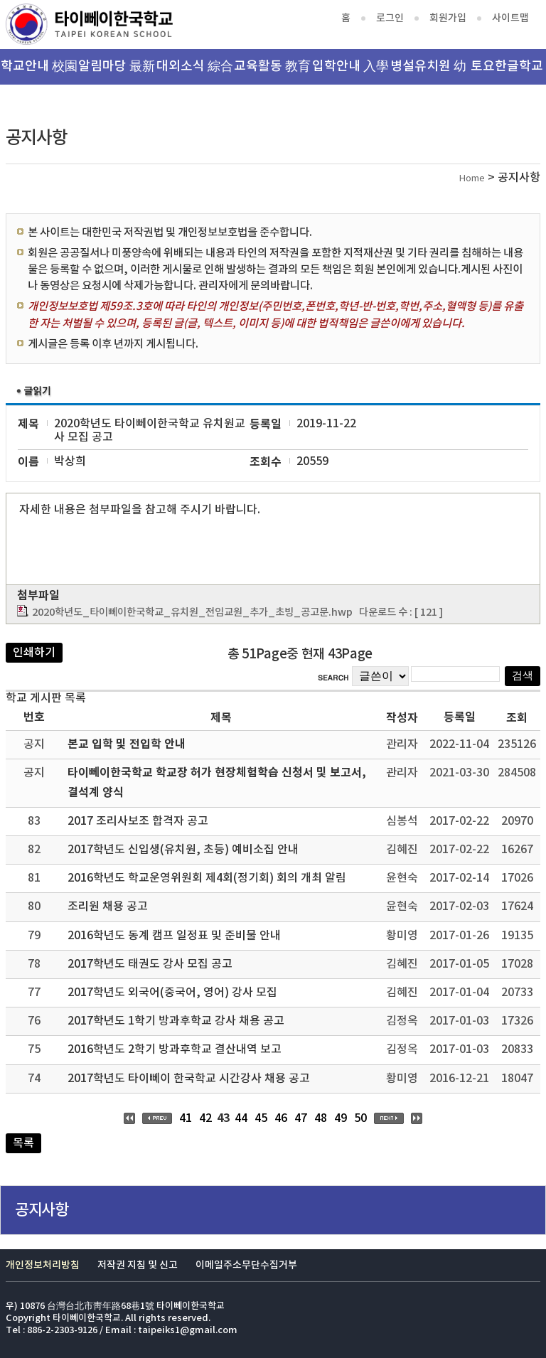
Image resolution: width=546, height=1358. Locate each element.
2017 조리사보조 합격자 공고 (138, 821)
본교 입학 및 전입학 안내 (127, 744)
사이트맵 (510, 18)
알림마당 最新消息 (116, 72)
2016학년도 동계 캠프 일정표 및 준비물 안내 (174, 935)
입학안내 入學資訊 (350, 72)
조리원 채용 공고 (108, 906)
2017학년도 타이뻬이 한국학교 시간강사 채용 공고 (189, 1078)
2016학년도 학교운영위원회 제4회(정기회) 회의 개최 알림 (207, 878)
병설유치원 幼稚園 (428, 72)
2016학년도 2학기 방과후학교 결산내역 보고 (175, 1049)
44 (241, 1118)
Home (472, 178)
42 (205, 1118)
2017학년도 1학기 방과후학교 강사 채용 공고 (176, 1021)
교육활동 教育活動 (272, 72)
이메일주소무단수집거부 (246, 1265)
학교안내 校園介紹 (39, 72)
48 (320, 1118)
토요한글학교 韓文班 (507, 72)
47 (300, 1118)
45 (261, 1118)
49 (340, 1118)
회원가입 (447, 18)
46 (280, 1118)
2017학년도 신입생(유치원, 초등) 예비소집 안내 (183, 849)
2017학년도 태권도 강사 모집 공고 (150, 964)
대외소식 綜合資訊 (194, 72)
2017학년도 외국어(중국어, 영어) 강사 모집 (172, 992)
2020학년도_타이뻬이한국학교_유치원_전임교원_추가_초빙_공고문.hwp (192, 612)
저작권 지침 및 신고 (137, 1265)
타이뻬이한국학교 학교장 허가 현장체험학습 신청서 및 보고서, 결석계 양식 (217, 782)
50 (360, 1118)
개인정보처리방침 (43, 1265)
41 (185, 1118)
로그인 (390, 18)
